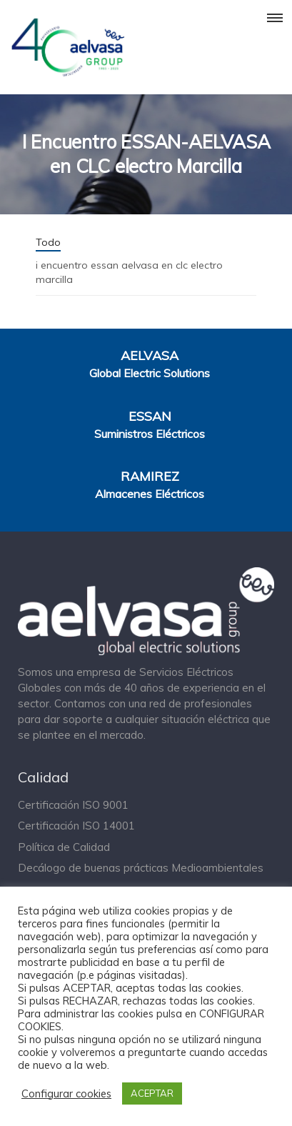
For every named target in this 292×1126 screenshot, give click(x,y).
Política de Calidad (64, 847)
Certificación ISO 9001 (73, 805)
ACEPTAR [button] (152, 1093)
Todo (48, 242)
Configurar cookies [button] (66, 1093)
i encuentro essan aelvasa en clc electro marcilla (129, 272)
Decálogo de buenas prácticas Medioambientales (140, 868)
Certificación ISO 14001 (76, 825)
